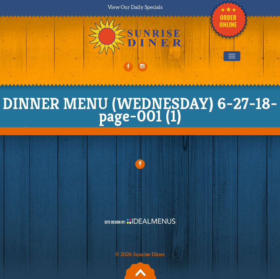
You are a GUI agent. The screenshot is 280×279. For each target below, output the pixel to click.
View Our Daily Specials (135, 7)
